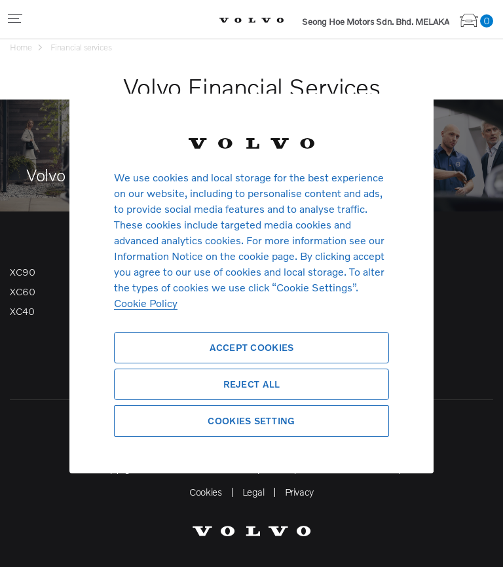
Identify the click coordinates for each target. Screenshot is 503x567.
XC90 (22, 272)
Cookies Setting (251, 420)
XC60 (22, 291)
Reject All (251, 384)
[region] (251, 283)
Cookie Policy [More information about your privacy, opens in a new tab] (145, 303)
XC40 (22, 311)
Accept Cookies (252, 347)
